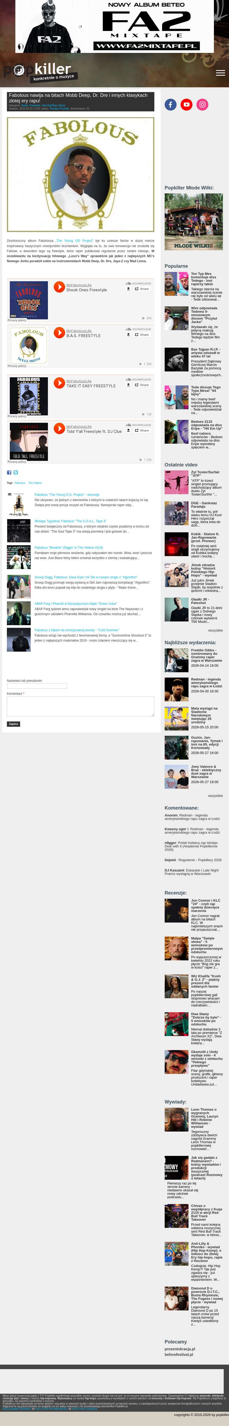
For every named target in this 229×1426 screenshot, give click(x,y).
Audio (24, 105)
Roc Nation (35, 483)
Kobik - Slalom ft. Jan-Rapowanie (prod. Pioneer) (205, 537)
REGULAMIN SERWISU (17, 1408)
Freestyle (34, 105)
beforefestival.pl (179, 1354)
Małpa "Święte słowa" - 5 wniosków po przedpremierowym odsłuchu (207, 945)
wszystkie (215, 630)
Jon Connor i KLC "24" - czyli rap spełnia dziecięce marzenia (206, 905)
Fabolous (20, 483)
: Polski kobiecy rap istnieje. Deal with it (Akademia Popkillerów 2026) (191, 846)
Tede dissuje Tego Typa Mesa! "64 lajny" (206, 390)
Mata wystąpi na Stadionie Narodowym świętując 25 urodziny (204, 715)
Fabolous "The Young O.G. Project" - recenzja (67, 495)
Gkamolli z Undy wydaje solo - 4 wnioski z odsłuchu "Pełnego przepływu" (207, 1059)
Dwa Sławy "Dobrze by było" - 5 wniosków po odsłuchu (206, 1019)
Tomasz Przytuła (59, 108)
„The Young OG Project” (74, 241)
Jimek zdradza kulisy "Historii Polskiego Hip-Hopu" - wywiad (204, 570)
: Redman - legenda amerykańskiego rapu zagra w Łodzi (192, 817)
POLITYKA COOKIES (84, 1408)
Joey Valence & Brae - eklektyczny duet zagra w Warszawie (206, 772)
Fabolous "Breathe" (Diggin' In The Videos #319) (69, 547)
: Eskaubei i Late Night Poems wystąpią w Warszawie (192, 872)
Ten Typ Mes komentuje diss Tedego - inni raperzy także (203, 279)
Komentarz (15, 694)
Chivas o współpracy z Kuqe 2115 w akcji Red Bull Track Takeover (206, 1212)
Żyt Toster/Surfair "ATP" (205, 474)
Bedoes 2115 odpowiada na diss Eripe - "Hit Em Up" (207, 425)
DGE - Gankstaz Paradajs (204, 504)
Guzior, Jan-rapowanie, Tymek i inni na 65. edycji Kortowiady (207, 742)
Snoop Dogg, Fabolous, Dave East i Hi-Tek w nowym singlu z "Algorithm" (86, 577)
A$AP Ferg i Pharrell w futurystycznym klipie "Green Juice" (76, 604)
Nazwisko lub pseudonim (24, 681)
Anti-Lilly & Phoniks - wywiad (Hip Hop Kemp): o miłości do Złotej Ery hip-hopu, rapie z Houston (206, 1252)
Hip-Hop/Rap (49, 105)
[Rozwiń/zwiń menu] (220, 73)
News (62, 105)
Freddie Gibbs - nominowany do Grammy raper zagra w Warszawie (206, 655)
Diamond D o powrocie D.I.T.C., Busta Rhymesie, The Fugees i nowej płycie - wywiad (207, 1295)
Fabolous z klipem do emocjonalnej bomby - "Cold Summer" (77, 630)
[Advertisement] (69, 665)
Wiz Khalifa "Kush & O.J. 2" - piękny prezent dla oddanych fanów (206, 981)
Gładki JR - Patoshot (200, 601)
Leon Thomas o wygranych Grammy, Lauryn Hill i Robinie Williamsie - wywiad (204, 1118)
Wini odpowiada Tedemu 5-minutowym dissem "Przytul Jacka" (204, 315)
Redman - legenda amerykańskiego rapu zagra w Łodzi (206, 682)
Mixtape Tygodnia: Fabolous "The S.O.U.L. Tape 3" (70, 521)
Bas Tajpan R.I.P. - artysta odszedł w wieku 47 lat (206, 352)
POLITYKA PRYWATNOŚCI (51, 1408)
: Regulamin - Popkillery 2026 (193, 860)
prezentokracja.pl (180, 1349)
